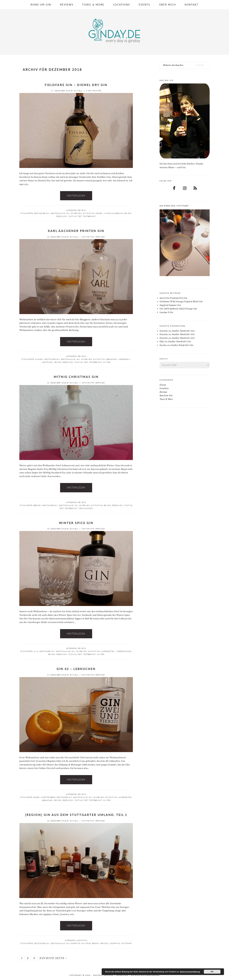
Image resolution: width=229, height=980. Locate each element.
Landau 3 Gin (166, 312)
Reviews (82, 210)
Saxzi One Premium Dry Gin (173, 298)
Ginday (114, 30)
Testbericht (89, 216)
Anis (36, 651)
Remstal (104, 943)
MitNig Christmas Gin (76, 377)
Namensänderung (113, 213)
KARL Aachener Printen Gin (76, 231)
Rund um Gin (166, 395)
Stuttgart (126, 943)
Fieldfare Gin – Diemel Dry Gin (76, 85)
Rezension (61, 216)
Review (127, 213)
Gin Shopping (73, 943)
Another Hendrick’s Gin (183, 331)
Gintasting (88, 213)
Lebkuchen (111, 359)
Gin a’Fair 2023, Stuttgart (174, 206)
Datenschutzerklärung (145, 975)
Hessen (99, 213)
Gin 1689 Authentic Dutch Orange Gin (178, 308)
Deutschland (58, 213)
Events (163, 385)
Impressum (122, 975)
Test (80, 216)
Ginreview (76, 213)
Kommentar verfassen (93, 237)
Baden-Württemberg (44, 797)
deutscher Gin (42, 213)
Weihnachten (85, 508)
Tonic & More (166, 399)
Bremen (37, 505)
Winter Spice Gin (76, 523)
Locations (82, 940)
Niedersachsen (124, 651)
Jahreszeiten (108, 651)
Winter (106, 362)
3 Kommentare (93, 91)
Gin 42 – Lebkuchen (76, 669)
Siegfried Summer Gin (170, 305)
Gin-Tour (86, 943)
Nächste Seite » (53, 958)
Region (95, 943)
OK (212, 972)
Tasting (72, 216)
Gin (68, 213)
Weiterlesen (76, 195)
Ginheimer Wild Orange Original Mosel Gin (181, 301)
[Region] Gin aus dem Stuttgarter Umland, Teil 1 (76, 815)
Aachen (39, 359)
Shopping (115, 943)
